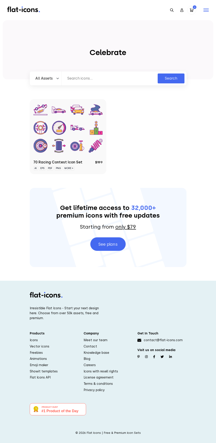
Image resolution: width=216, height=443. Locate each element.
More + (68, 168)
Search (171, 78)
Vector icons (39, 346)
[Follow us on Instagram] (146, 357)
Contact (90, 346)
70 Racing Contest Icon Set (57, 162)
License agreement (99, 377)
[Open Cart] (191, 10)
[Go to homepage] (23, 9)
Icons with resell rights (101, 371)
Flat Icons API (40, 377)
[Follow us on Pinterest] (138, 357)
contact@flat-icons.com (163, 340)
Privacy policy (94, 390)
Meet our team (95, 340)
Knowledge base (96, 352)
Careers (90, 365)
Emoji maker (39, 365)
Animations (38, 359)
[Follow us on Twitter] (162, 357)
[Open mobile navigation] (206, 10)
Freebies (36, 352)
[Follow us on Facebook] (154, 357)
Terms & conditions (98, 383)
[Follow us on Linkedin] (170, 357)
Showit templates (44, 371)
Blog (87, 359)
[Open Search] (171, 10)
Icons (34, 340)
